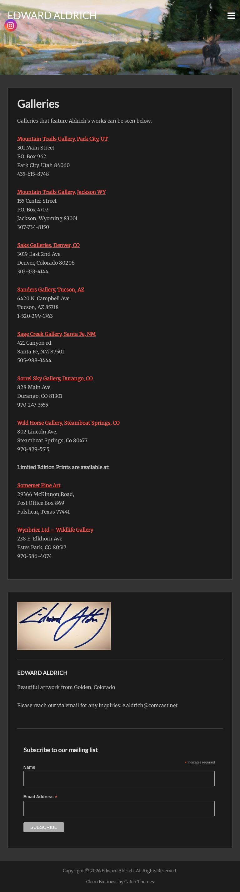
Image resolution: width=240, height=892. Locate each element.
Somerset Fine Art (38, 485)
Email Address (40, 797)
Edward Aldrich (52, 15)
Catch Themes (139, 881)
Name (29, 767)
